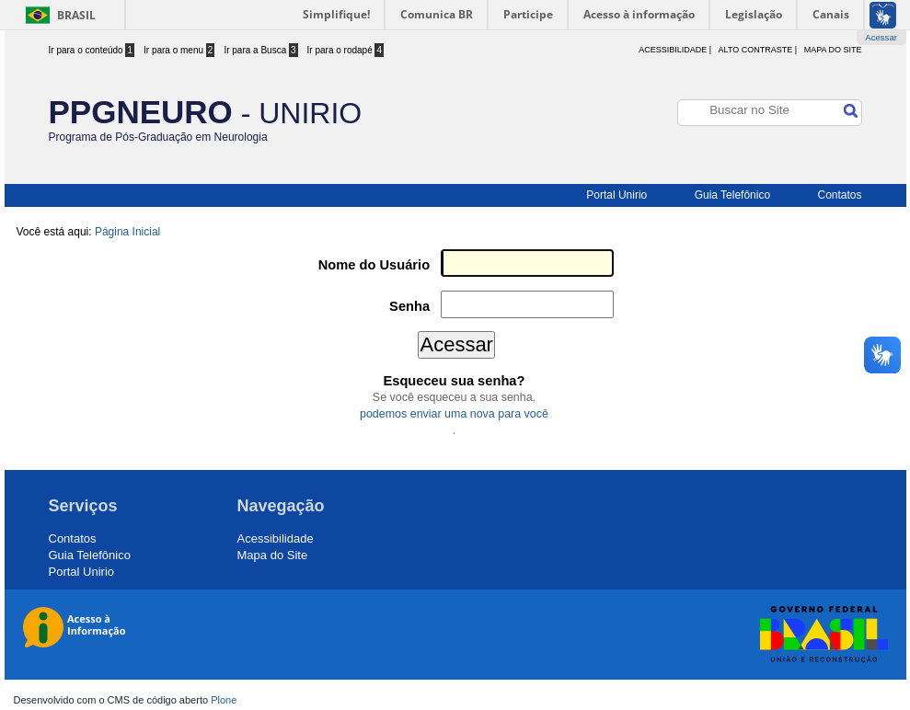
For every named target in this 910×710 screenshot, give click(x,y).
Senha (409, 306)
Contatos (839, 195)
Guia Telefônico (733, 195)
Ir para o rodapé (346, 50)
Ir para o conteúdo (92, 50)
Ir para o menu (179, 50)
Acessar (881, 37)
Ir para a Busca (260, 50)
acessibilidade (673, 49)
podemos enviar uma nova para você (454, 413)
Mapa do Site (833, 49)
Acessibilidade (275, 538)
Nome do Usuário (374, 265)
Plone (223, 699)
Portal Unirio (616, 195)
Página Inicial (127, 231)
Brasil (76, 15)
